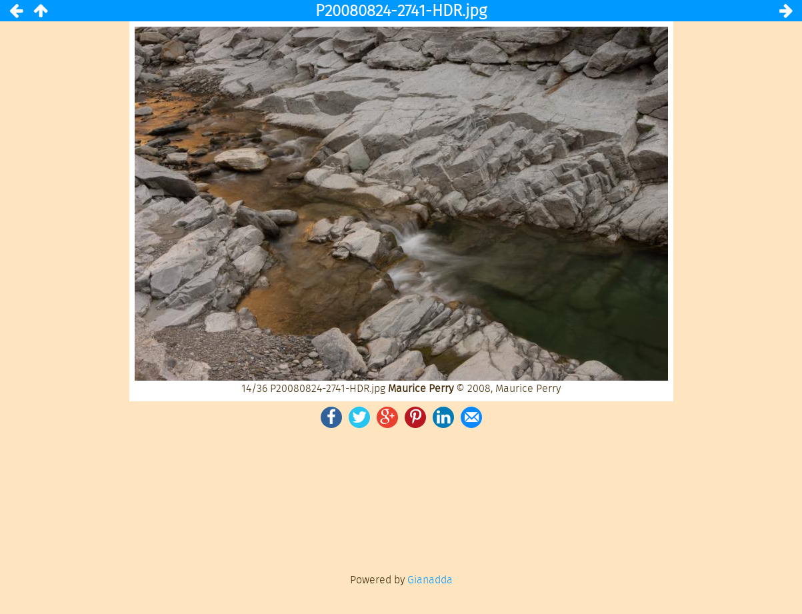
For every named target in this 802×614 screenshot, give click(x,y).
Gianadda (430, 579)
